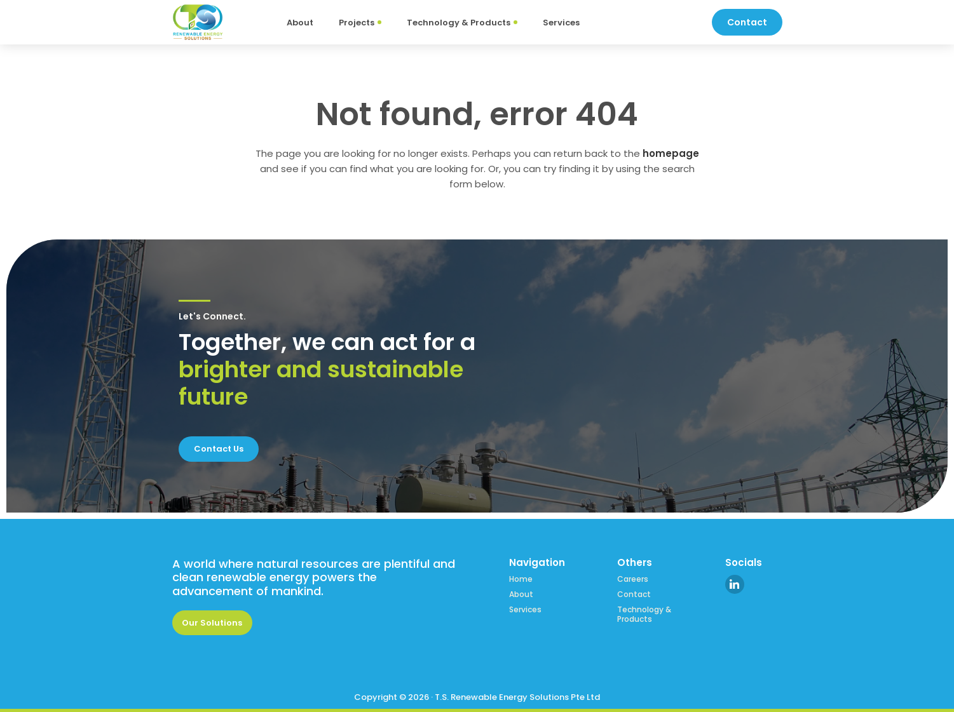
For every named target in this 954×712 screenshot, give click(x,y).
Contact (634, 594)
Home (521, 579)
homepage (671, 153)
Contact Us (218, 449)
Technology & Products (644, 614)
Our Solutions (212, 623)
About (521, 594)
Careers (632, 579)
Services (525, 609)
